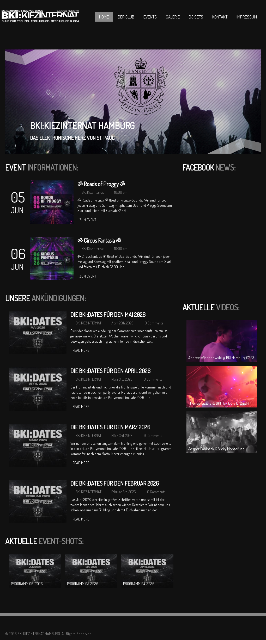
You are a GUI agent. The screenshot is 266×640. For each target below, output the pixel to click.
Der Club (126, 17)
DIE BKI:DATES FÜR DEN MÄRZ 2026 (110, 427)
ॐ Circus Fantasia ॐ (99, 240)
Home (104, 17)
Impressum (247, 17)
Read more (80, 350)
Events (150, 17)
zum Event (88, 220)
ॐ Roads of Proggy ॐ (101, 183)
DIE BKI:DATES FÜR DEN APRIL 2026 (110, 370)
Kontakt (219, 17)
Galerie (173, 17)
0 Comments (154, 323)
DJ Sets (196, 17)
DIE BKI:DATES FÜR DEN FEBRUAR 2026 (114, 483)
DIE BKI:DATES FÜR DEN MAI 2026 (108, 314)
